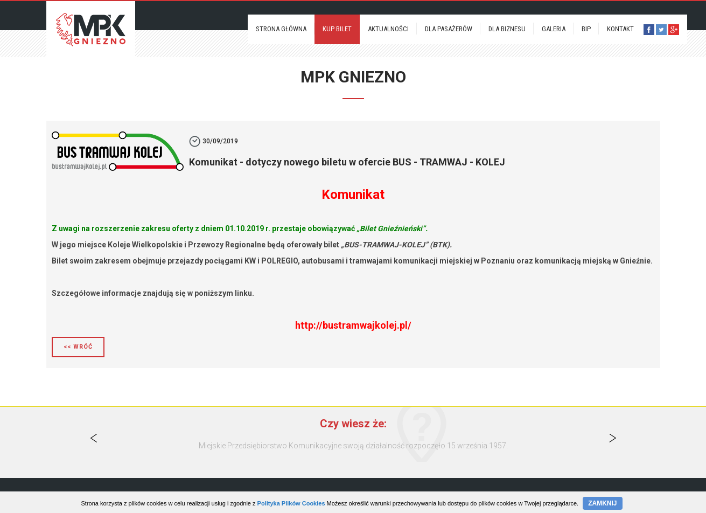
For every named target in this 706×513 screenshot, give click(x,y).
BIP (586, 29)
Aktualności (388, 29)
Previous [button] (93, 438)
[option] (353, 445)
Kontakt (620, 29)
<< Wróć (78, 346)
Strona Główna (281, 29)
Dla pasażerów (448, 29)
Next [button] (612, 438)
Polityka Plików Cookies (291, 503)
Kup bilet (337, 29)
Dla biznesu (507, 29)
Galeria (553, 29)
